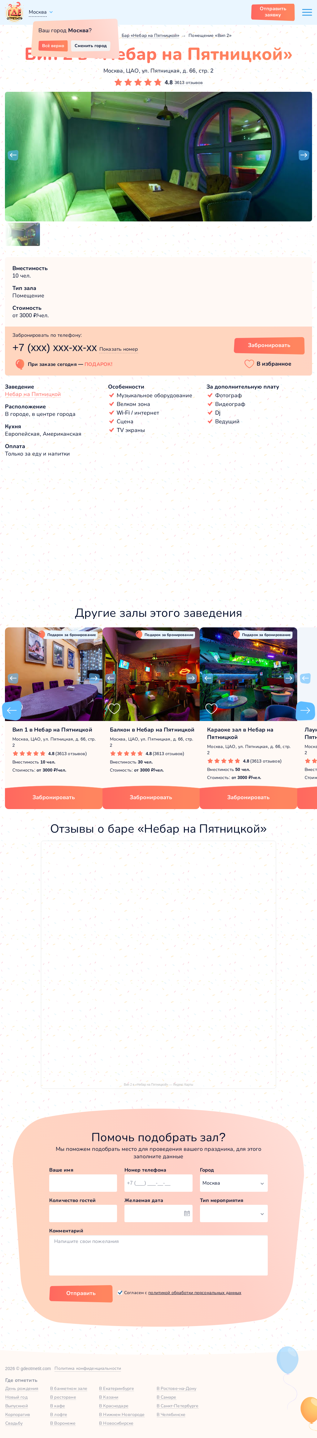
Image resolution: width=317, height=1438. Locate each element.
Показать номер (118, 349)
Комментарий (66, 1230)
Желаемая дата (143, 1200)
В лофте (58, 1414)
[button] (13, 155)
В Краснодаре (113, 1405)
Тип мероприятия (222, 1200)
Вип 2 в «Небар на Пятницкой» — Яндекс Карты (158, 1084)
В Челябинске (171, 1414)
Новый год (16, 1397)
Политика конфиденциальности (87, 1368)
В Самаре (166, 1397)
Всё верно (53, 45)
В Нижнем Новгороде (122, 1414)
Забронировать (54, 797)
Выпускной (16, 1405)
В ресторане (63, 1397)
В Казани (108, 1397)
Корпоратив (17, 1414)
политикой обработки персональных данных (194, 1292)
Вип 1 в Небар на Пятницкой (52, 730)
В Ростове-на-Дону (177, 1388)
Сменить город (91, 45)
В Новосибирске (116, 1423)
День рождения (22, 1388)
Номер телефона (145, 1170)
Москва (38, 12)
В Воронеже (63, 1423)
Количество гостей (72, 1200)
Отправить (81, 1293)
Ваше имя (61, 1170)
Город (207, 1170)
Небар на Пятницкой (33, 394)
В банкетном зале (68, 1388)
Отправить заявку (273, 11)
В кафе (57, 1405)
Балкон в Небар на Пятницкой (152, 730)
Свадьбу (14, 1423)
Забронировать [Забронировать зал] (269, 345)
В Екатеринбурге (116, 1388)
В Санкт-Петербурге (178, 1405)
